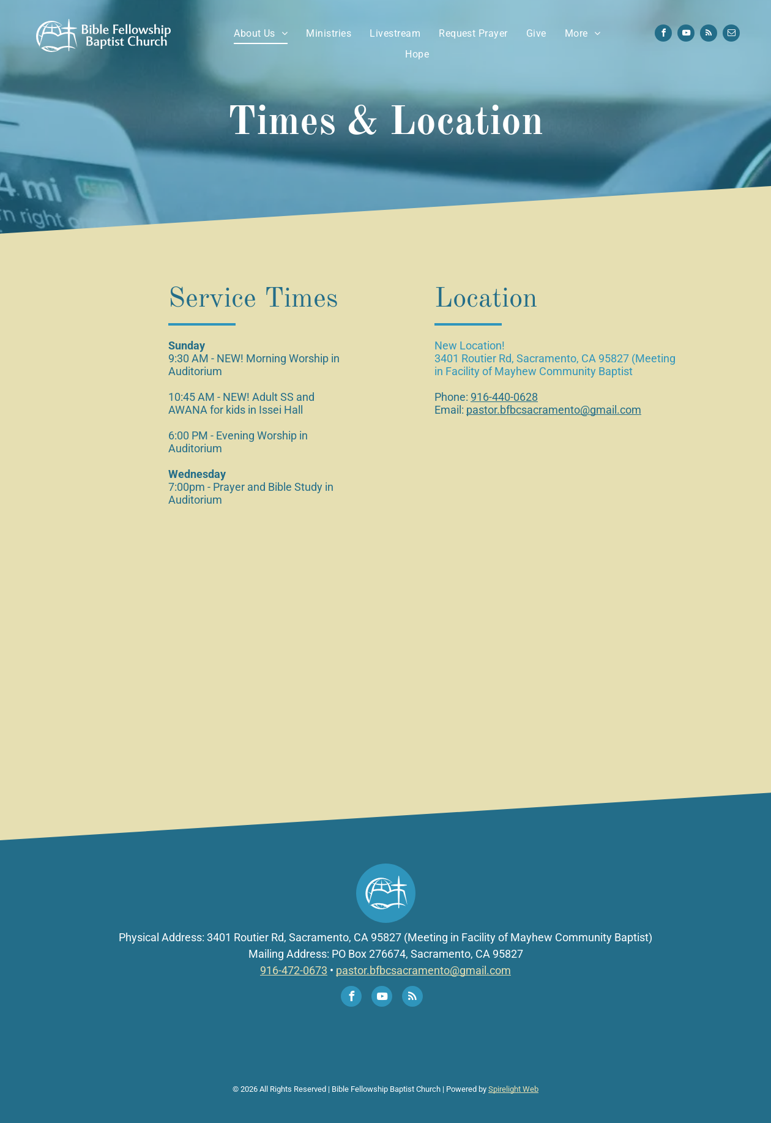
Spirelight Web (513, 1089)
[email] (731, 34)
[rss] (708, 34)
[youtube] (686, 34)
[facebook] (663, 34)
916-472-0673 (293, 970)
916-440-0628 (504, 396)
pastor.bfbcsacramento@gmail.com (553, 409)
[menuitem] (261, 33)
